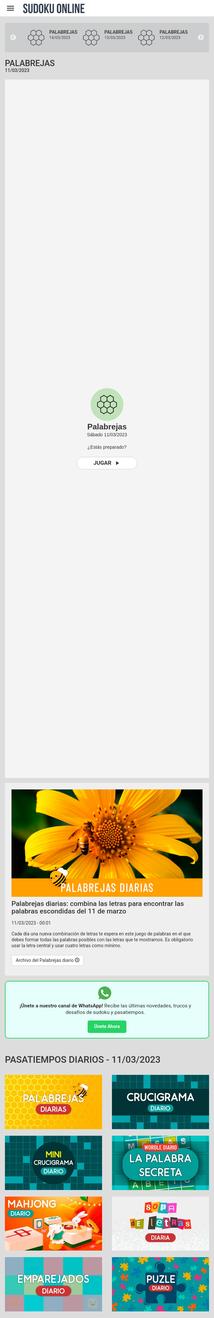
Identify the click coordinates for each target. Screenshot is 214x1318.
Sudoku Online (54, 8)
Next (201, 37)
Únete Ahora (107, 1026)
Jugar (107, 463)
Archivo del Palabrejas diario (47, 960)
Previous (13, 37)
